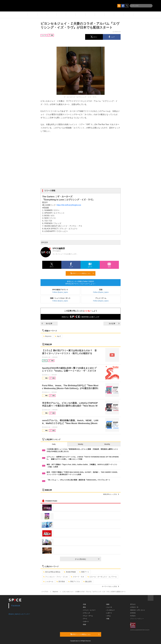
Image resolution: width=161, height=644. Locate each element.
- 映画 (84, 624)
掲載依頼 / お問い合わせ (137, 610)
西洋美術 (61, 581)
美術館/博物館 (70, 572)
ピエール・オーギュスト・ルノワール (102, 577)
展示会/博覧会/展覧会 (52, 572)
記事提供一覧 (134, 607)
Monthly (107, 444)
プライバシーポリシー (137, 618)
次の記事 (114, 323)
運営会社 (133, 604)
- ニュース (109, 607)
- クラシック (86, 613)
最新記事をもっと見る (111, 494)
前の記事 (47, 323)
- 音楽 (84, 604)
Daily (54, 444)
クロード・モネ (77, 577)
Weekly (80, 444)
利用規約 (133, 616)
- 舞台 (84, 607)
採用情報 (133, 613)
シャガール (48, 581)
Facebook (15, 605)
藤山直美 (87, 581)
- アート (84, 618)
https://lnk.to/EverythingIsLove (69, 205)
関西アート (84, 572)
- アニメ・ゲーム (87, 616)
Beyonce (47, 336)
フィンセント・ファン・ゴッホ (55, 577)
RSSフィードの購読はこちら (82, 273)
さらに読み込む (87, 559)
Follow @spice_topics (60, 292)
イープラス (44, 591)
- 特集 (107, 618)
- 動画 (107, 604)
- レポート (109, 613)
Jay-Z (58, 336)
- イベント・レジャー (89, 610)
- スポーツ (85, 621)
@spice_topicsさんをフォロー (19, 614)
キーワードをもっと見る (110, 586)
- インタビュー (110, 610)
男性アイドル (74, 581)
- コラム (108, 616)
